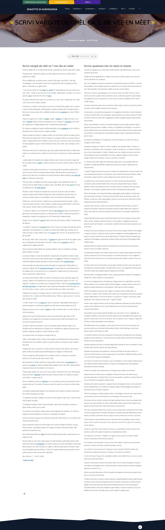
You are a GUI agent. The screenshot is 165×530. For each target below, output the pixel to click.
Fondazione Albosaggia (35, 2)
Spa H (87, 2)
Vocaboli (102, 9)
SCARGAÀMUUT (61, 2)
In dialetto (113, 9)
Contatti (132, 9)
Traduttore (77, 9)
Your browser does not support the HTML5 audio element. (82, 56)
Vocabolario (90, 9)
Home (67, 9)
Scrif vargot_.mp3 (25, 494)
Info (123, 9)
